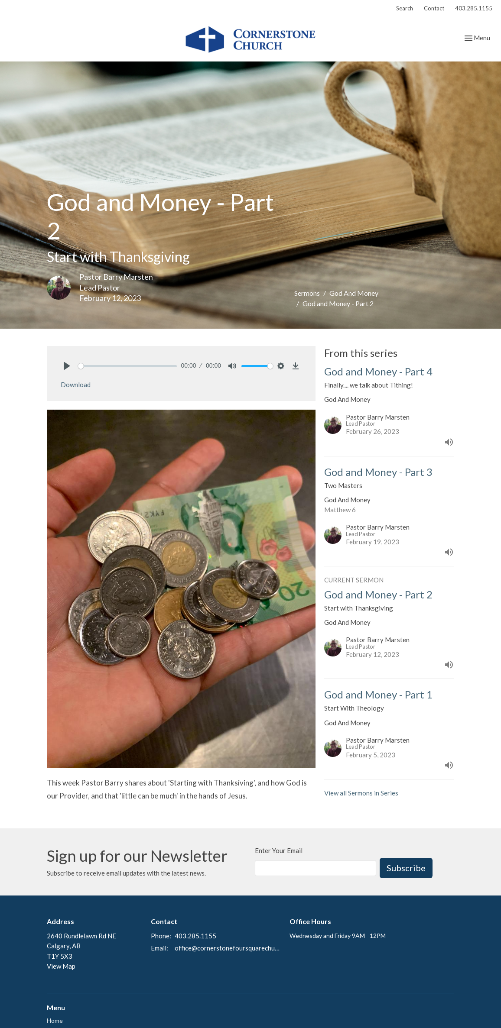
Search (404, 8)
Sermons (307, 293)
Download (76, 384)
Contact (434, 8)
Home (55, 1020)
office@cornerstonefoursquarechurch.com (228, 948)
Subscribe (406, 868)
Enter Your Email (279, 850)
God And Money (353, 293)
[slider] (127, 366)
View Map (61, 966)
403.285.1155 (473, 8)
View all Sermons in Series (361, 793)
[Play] (67, 366)
